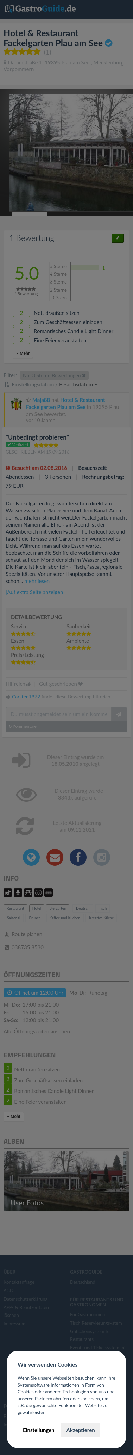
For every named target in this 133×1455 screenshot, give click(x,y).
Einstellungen (39, 1430)
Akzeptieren (80, 1430)
